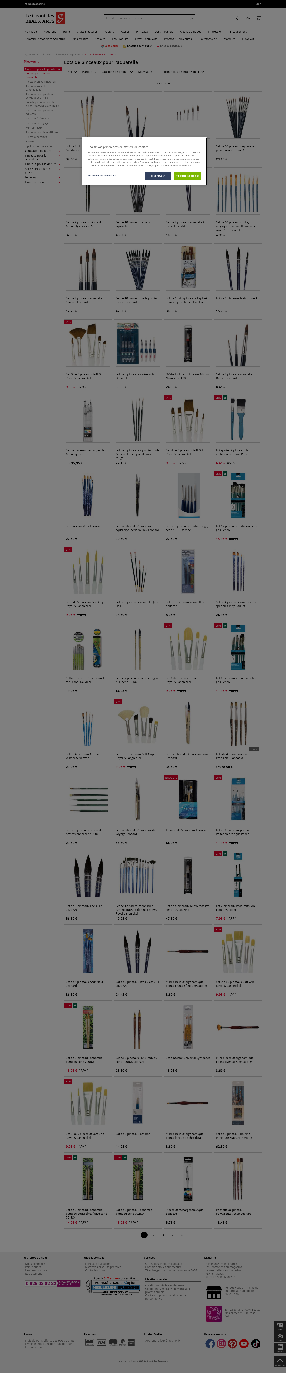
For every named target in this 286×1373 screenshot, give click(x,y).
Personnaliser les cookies (102, 175)
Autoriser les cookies (187, 175)
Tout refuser (158, 175)
